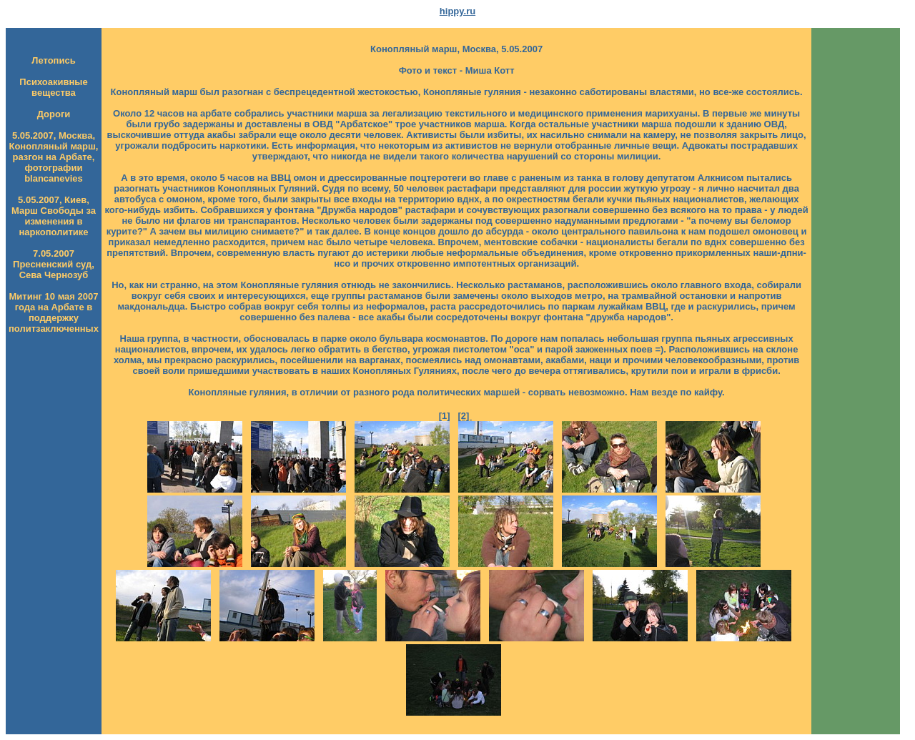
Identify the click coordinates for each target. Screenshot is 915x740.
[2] (465, 415)
